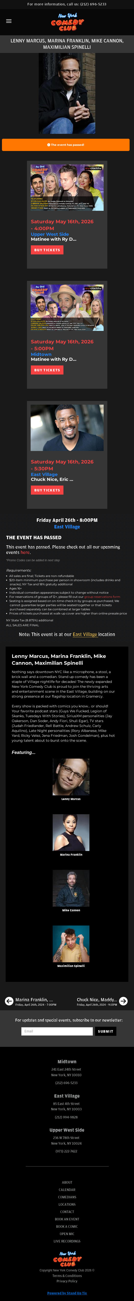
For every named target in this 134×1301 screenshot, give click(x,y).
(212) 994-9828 (66, 1117)
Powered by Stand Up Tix (67, 1293)
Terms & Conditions (67, 1276)
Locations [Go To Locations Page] (67, 1204)
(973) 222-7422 (66, 1151)
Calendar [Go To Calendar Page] (67, 1190)
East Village (85, 635)
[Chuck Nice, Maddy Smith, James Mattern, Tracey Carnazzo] (102, 1002)
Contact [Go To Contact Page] (67, 1212)
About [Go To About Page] (67, 1182)
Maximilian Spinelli (71, 966)
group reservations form (102, 597)
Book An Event (67, 1219)
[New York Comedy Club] (67, 22)
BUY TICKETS (47, 250)
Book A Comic (67, 1227)
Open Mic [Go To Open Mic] (67, 1234)
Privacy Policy (67, 1281)
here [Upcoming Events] (25, 552)
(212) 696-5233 (93, 4)
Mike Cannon (71, 910)
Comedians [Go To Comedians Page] (67, 1197)
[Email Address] (57, 1031)
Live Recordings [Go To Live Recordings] (67, 1241)
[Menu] (9, 21)
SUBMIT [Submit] (105, 1031)
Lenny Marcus (71, 799)
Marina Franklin (71, 855)
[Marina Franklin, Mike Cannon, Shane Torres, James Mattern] (30, 1002)
